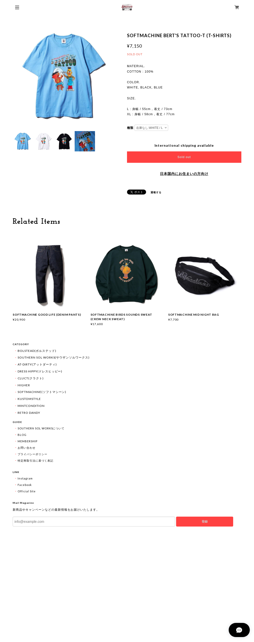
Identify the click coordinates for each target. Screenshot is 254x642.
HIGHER (24, 385)
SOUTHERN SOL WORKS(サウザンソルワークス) (54, 357)
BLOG (22, 434)
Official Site (26, 491)
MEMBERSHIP (27, 441)
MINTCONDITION (31, 406)
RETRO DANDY (29, 413)
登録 (205, 521)
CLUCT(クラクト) (31, 378)
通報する (156, 192)
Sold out (184, 157)
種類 (130, 128)
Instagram (25, 478)
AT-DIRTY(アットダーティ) (37, 364)
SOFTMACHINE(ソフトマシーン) (42, 392)
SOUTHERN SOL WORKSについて (41, 428)
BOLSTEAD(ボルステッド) (37, 351)
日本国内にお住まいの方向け (184, 174)
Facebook (25, 484)
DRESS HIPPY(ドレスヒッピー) (40, 371)
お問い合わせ (26, 447)
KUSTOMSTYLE (29, 399)
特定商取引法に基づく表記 (35, 460)
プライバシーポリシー (32, 454)
